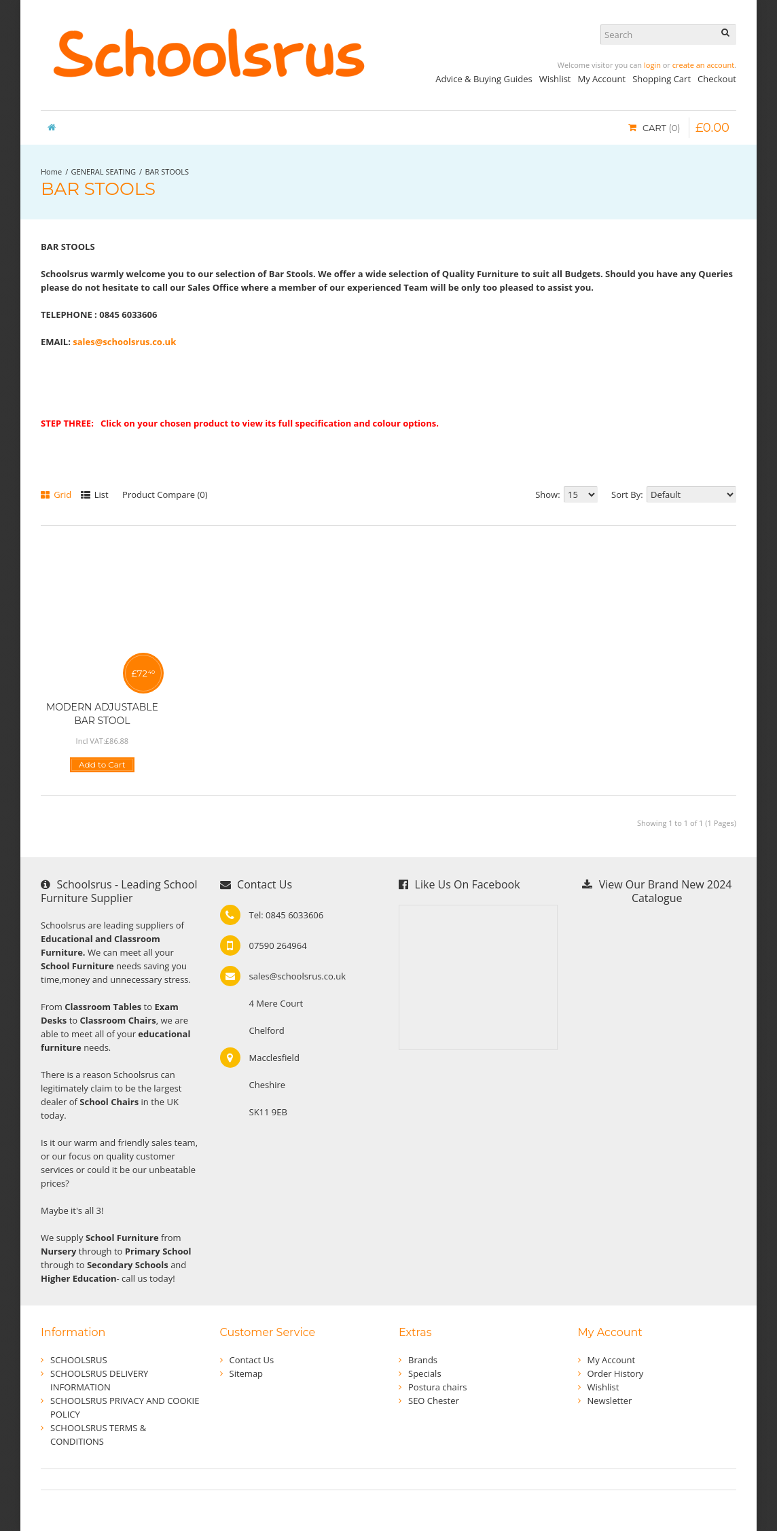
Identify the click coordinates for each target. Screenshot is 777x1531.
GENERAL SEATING (103, 171)
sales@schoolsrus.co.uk (124, 342)
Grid (56, 494)
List (95, 494)
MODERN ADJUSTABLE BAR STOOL (102, 714)
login (652, 65)
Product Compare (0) (164, 494)
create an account (703, 65)
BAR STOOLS (167, 171)
